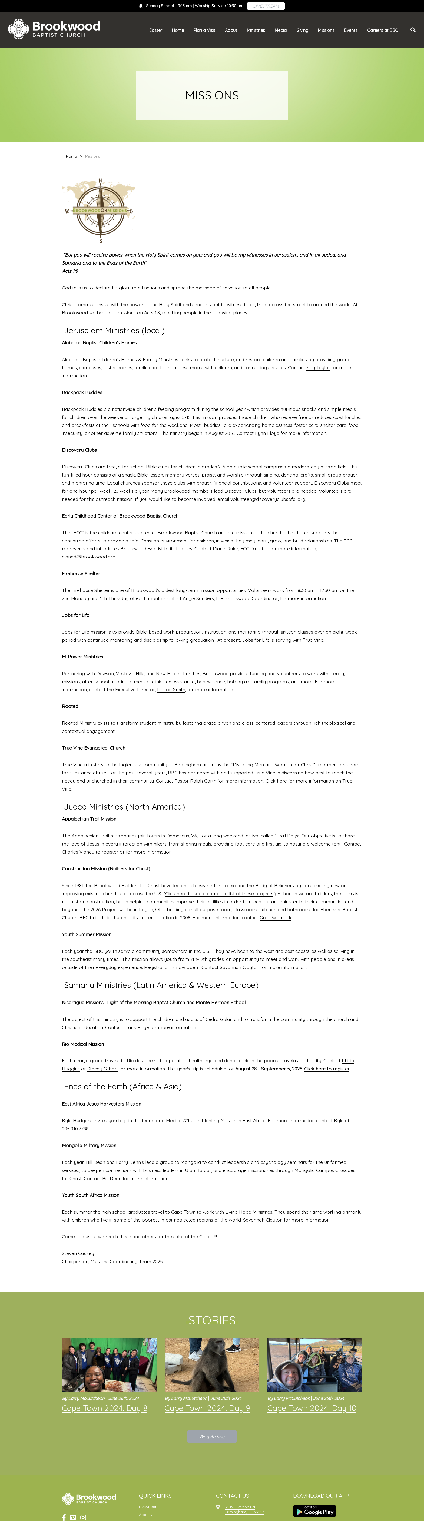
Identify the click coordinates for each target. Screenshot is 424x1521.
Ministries (256, 30)
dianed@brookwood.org (88, 557)
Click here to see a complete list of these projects (219, 893)
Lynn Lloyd (267, 433)
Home (178, 30)
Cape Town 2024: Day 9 (207, 1408)
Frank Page (137, 1027)
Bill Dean (111, 1178)
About (231, 30)
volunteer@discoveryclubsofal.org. (268, 499)
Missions (326, 30)
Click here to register (326, 1068)
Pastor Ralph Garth (195, 781)
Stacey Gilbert (102, 1068)
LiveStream (149, 1506)
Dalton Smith (171, 689)
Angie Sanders (198, 598)
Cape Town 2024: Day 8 (104, 1408)
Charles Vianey (78, 852)
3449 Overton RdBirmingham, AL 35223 (244, 1509)
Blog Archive (212, 1436)
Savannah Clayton (239, 967)
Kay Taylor (318, 367)
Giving (302, 30)
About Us (147, 1514)
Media (281, 30)
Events (350, 30)
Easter (155, 30)
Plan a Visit (204, 30)
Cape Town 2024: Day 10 (311, 1408)
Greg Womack (276, 917)
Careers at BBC (382, 30)
